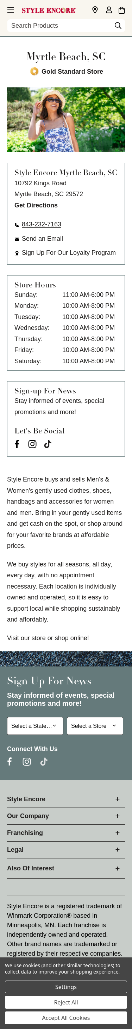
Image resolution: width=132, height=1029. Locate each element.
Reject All (66, 1002)
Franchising (25, 832)
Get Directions (36, 205)
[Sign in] (109, 10)
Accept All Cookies (66, 1018)
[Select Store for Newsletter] (95, 726)
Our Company (28, 815)
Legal (15, 849)
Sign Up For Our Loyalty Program (69, 252)
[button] (10, 9)
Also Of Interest (30, 868)
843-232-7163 (41, 224)
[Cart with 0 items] (121, 9)
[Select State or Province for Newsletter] (35, 726)
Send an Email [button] (42, 238)
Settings (66, 987)
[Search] (118, 27)
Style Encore (26, 799)
